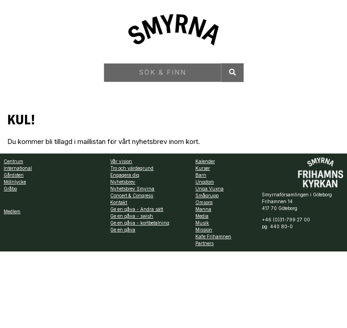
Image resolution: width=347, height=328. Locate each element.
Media (202, 216)
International (18, 168)
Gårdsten (14, 175)
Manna (203, 209)
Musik (202, 223)
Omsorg (204, 202)
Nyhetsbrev (122, 181)
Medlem (12, 211)
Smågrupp (207, 195)
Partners (204, 243)
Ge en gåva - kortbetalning (139, 223)
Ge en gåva (122, 229)
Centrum (13, 161)
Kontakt (118, 202)
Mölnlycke (15, 181)
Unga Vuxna (209, 188)
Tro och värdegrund (131, 168)
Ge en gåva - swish (131, 216)
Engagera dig (124, 175)
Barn (200, 175)
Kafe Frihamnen (213, 236)
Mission (203, 229)
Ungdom (204, 181)
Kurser (202, 168)
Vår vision (121, 161)
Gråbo (10, 188)
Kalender (205, 161)
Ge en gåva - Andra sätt (136, 209)
